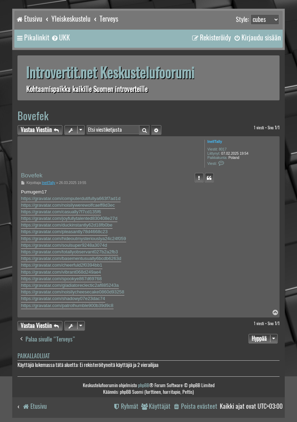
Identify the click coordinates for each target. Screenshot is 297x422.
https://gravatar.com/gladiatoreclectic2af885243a (70, 285)
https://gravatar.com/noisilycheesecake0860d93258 (72, 291)
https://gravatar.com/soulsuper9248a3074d (64, 245)
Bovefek (33, 116)
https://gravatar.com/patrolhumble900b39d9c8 (67, 305)
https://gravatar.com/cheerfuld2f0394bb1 (61, 265)
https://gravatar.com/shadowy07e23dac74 (63, 298)
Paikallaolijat (33, 356)
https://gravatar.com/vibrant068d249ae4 (61, 272)
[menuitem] (60, 37)
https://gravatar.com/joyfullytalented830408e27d (69, 218)
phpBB (143, 385)
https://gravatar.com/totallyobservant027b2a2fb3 (69, 251)
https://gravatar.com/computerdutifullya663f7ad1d (71, 198)
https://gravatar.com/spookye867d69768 (61, 278)
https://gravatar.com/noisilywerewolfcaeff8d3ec (68, 205)
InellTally (215, 142)
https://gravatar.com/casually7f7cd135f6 (61, 211)
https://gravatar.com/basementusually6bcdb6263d (71, 258)
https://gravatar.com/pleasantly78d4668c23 (64, 231)
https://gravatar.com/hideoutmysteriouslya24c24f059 (73, 238)
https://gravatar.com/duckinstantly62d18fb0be (67, 225)
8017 (222, 149)
